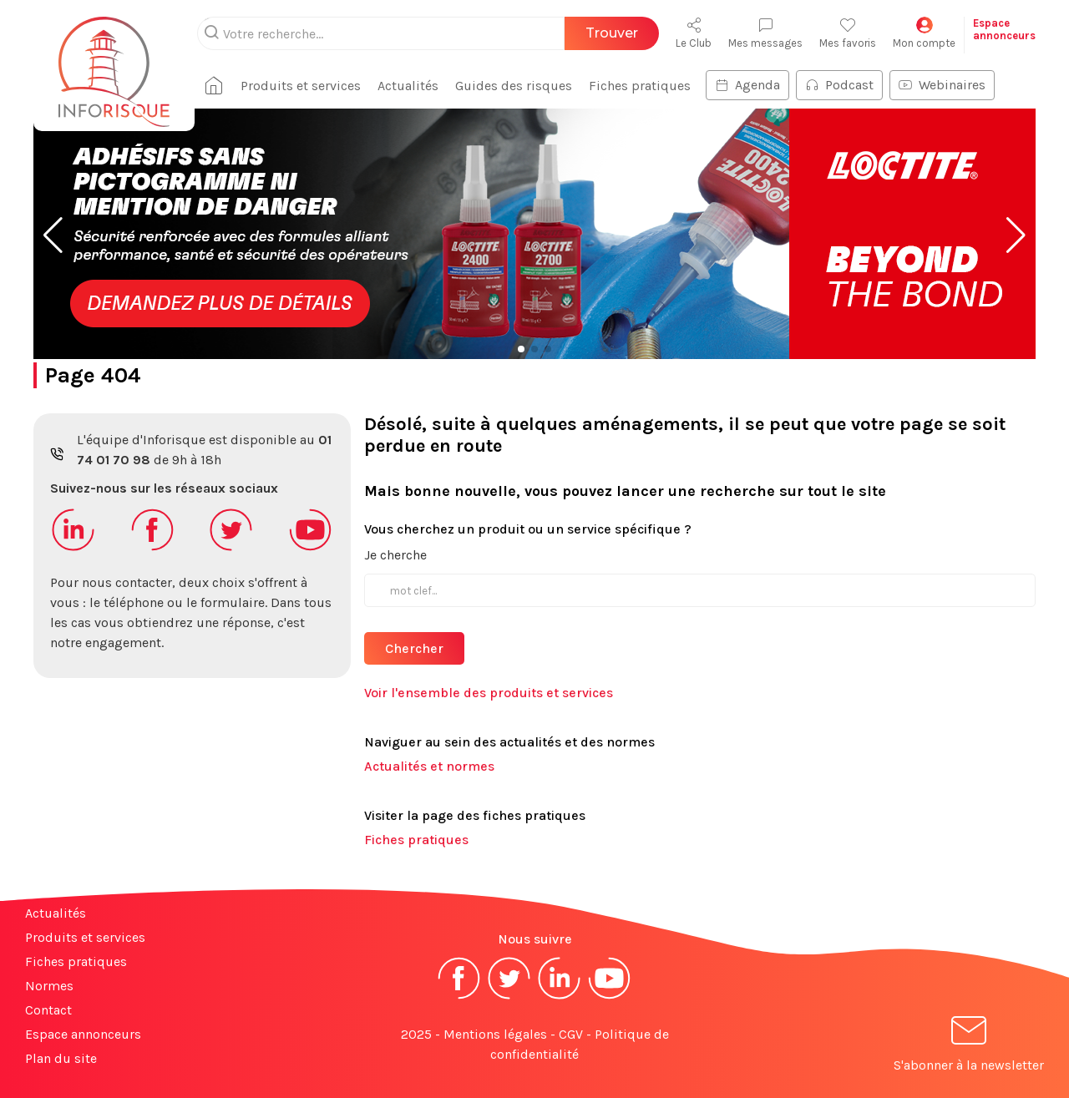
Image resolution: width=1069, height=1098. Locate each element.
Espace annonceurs (83, 1034)
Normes (49, 986)
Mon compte (924, 33)
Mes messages (765, 33)
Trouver (611, 33)
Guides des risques (513, 86)
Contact (48, 1010)
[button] (53, 235)
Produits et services (301, 86)
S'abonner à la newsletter (969, 1046)
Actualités (407, 86)
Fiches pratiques (640, 86)
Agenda (747, 85)
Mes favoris (847, 33)
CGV (571, 1034)
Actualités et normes (429, 766)
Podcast (839, 85)
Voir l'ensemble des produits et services (488, 693)
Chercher (414, 648)
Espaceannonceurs (1004, 29)
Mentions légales (495, 1034)
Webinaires (942, 85)
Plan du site (61, 1058)
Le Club (694, 33)
